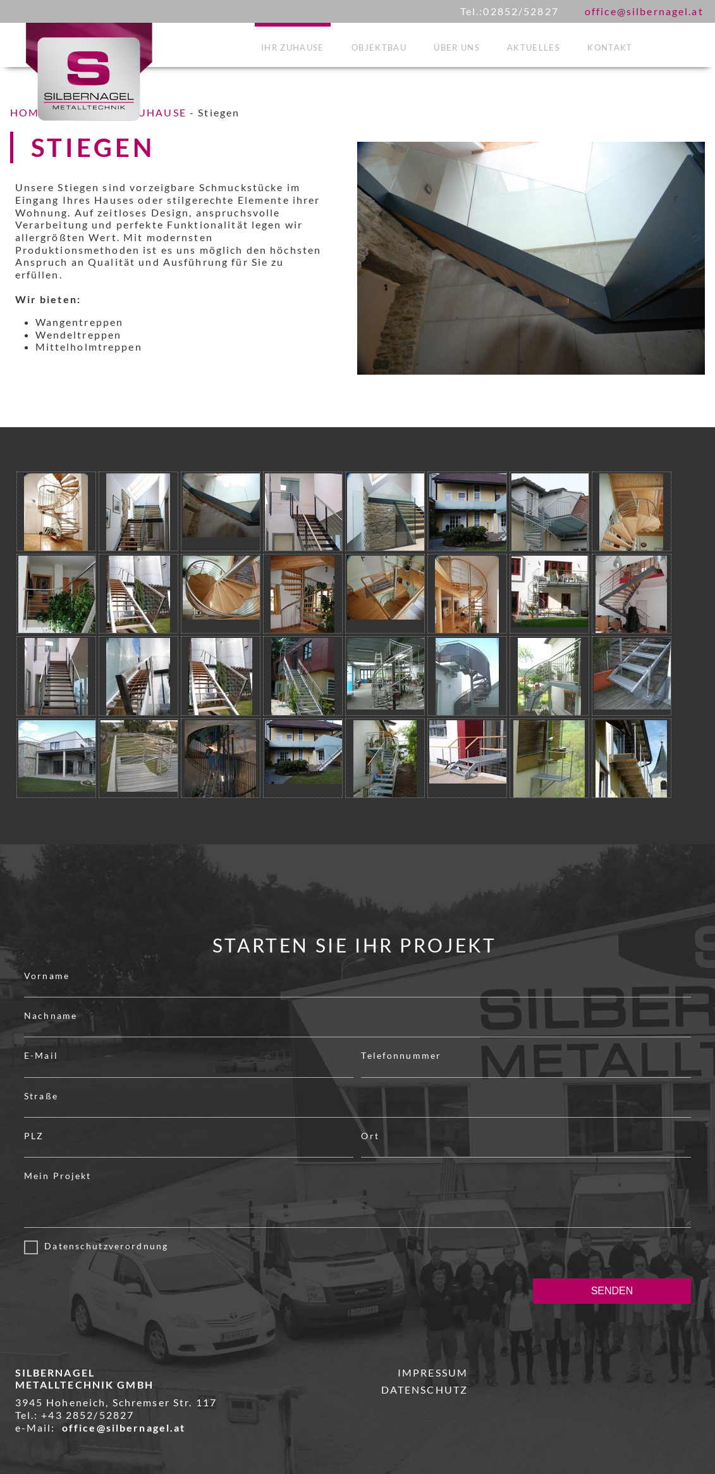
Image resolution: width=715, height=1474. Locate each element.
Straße (41, 1095)
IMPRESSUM (433, 1372)
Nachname (50, 1015)
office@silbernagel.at (644, 11)
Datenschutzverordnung (103, 1245)
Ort (370, 1135)
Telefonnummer (401, 1055)
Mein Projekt (58, 1175)
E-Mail (41, 1055)
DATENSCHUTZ (424, 1389)
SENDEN (612, 1290)
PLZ (34, 1135)
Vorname (47, 975)
